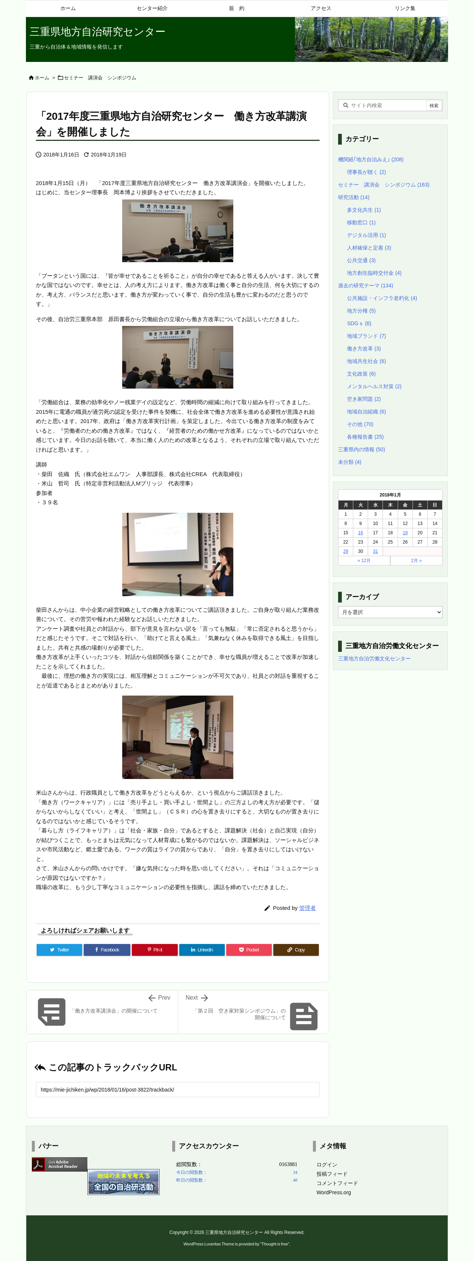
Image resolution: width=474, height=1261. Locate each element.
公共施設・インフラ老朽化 (382, 298)
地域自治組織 (366, 412)
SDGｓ (359, 323)
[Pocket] (249, 950)
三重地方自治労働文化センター (374, 658)
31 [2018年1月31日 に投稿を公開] (375, 551)
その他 (360, 424)
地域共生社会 (366, 361)
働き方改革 (364, 348)
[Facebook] (107, 950)
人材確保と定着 (369, 248)
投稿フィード (332, 1174)
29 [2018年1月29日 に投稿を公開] (345, 551)
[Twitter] (59, 950)
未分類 (349, 462)
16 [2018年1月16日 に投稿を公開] (360, 532)
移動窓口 (361, 222)
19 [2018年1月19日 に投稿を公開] (405, 532)
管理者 (307, 908)
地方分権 (361, 311)
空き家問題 (364, 399)
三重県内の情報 (361, 449)
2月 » (416, 560)
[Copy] (296, 950)
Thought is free (274, 1244)
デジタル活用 (366, 235)
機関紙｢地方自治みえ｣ (371, 159)
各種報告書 (365, 437)
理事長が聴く (366, 172)
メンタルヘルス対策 (374, 386)
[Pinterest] (154, 950)
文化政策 (361, 374)
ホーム (42, 77)
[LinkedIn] (202, 950)
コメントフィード (337, 1183)
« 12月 (364, 560)
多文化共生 (364, 210)
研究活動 (354, 197)
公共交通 (361, 260)
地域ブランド (366, 336)
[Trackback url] (178, 1089)
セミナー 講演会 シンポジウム (100, 77)
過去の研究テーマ (365, 285)
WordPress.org (334, 1192)
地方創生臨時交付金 (374, 273)
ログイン (327, 1165)
